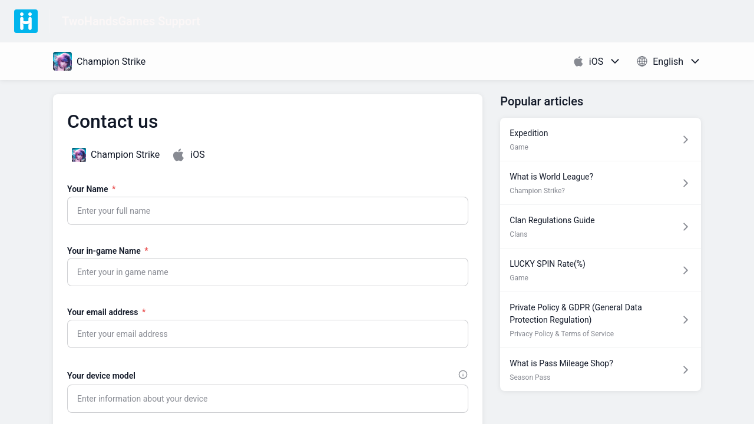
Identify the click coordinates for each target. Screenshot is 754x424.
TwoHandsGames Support (131, 21)
